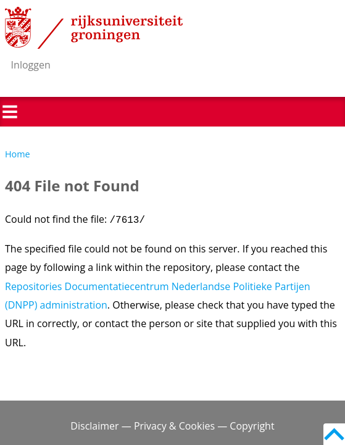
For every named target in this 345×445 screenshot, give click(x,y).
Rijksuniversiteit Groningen (94, 28)
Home (17, 154)
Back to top (334, 434)
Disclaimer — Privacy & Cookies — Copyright (172, 426)
